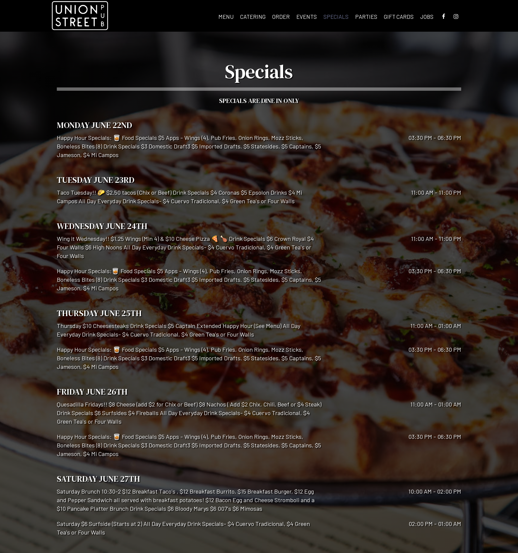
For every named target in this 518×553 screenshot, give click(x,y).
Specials (336, 16)
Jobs (426, 16)
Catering (253, 16)
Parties (366, 16)
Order (281, 16)
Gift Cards (399, 16)
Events (306, 16)
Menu (226, 16)
